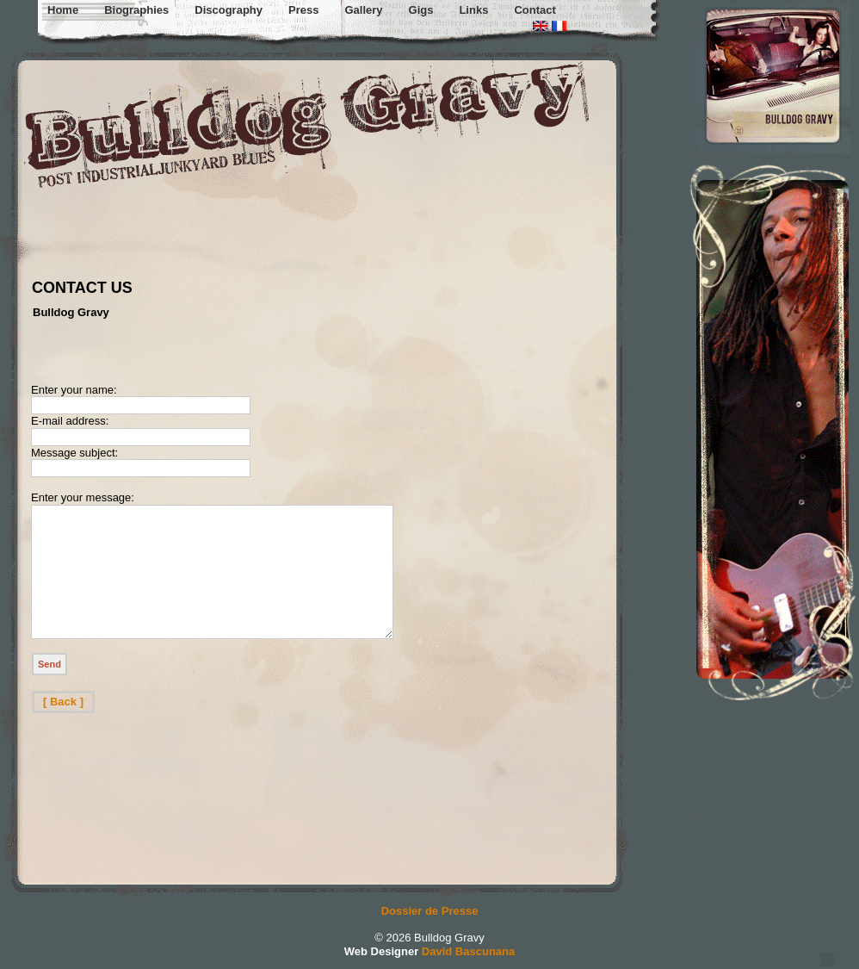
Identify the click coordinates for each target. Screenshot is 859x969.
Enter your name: (74, 389)
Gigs (421, 9)
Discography (229, 9)
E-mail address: (69, 420)
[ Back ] (63, 727)
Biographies (136, 9)
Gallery (363, 9)
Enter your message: (82, 497)
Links (473, 9)
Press (303, 9)
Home (62, 9)
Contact (534, 9)
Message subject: (74, 452)
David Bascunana (468, 951)
